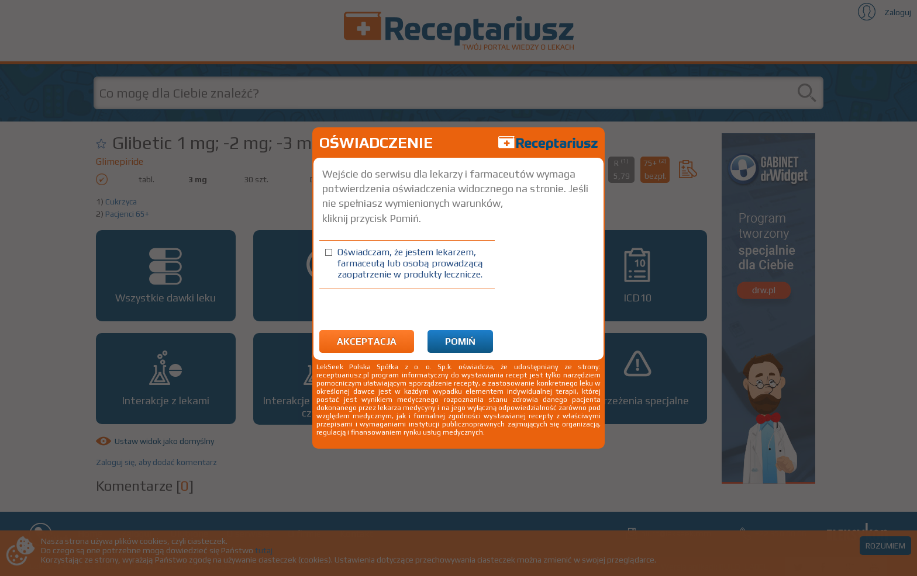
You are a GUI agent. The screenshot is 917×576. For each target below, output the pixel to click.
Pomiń (460, 341)
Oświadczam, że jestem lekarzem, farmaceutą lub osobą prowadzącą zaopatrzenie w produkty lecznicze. (410, 263)
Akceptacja (367, 341)
